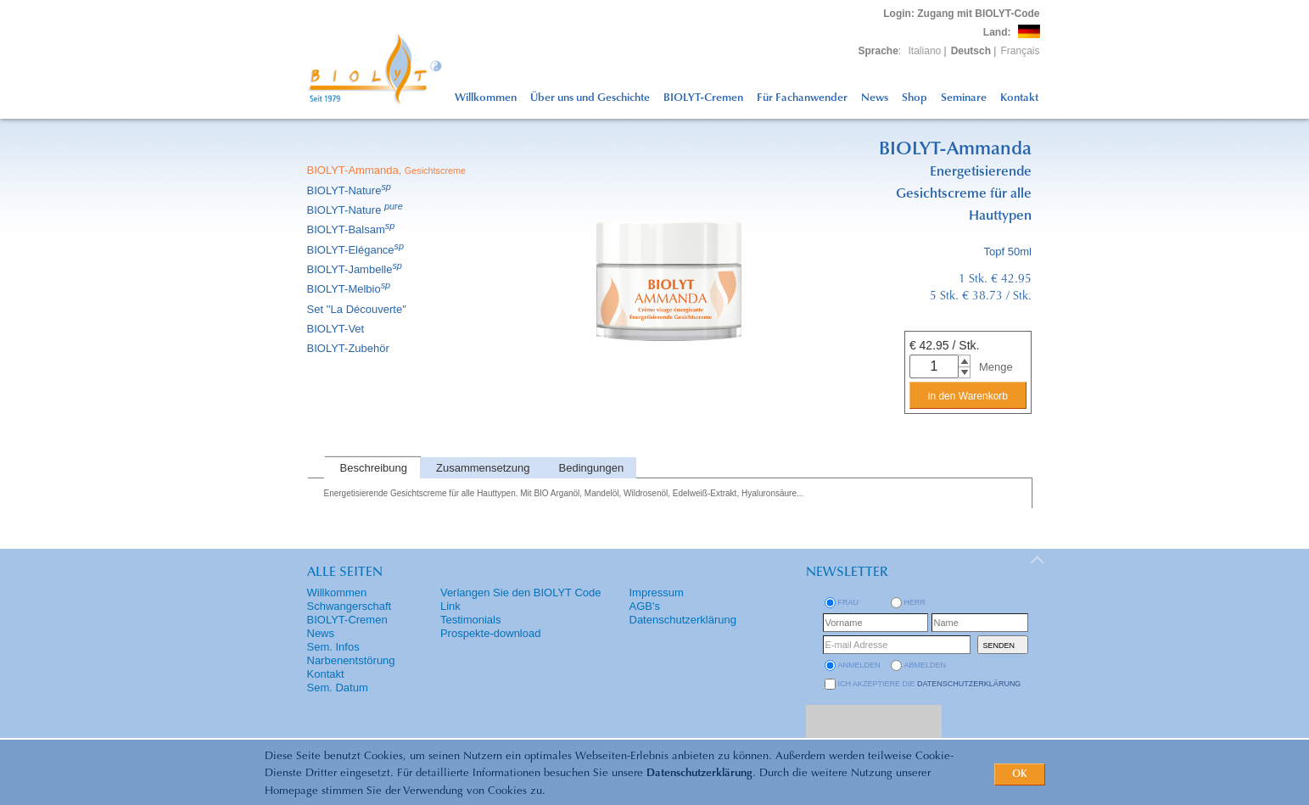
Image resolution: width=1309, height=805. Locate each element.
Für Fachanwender (802, 97)
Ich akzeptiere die (929, 683)
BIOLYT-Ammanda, (388, 170)
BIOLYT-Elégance (357, 249)
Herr (915, 602)
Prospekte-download (490, 633)
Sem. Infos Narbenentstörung (351, 653)
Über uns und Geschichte (590, 97)
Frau (848, 602)
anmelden (859, 665)
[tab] (372, 467)
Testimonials (470, 619)
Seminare (964, 97)
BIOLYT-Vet (337, 328)
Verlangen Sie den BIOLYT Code (520, 592)
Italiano (925, 51)
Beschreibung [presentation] (374, 467)
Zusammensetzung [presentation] (483, 467)
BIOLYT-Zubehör (349, 348)
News (874, 97)
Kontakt (1019, 97)
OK (1019, 774)
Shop (914, 97)
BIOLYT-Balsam (352, 229)
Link (450, 606)
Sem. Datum (337, 687)
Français (1019, 51)
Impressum (656, 592)
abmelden (925, 665)
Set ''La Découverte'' (358, 309)
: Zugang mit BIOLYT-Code (961, 14)
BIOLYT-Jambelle (356, 269)
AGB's (644, 606)
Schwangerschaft (349, 606)
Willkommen (486, 97)
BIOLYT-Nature (350, 190)
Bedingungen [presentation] (591, 467)
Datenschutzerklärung (699, 773)
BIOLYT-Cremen (703, 97)
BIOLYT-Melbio (350, 288)
